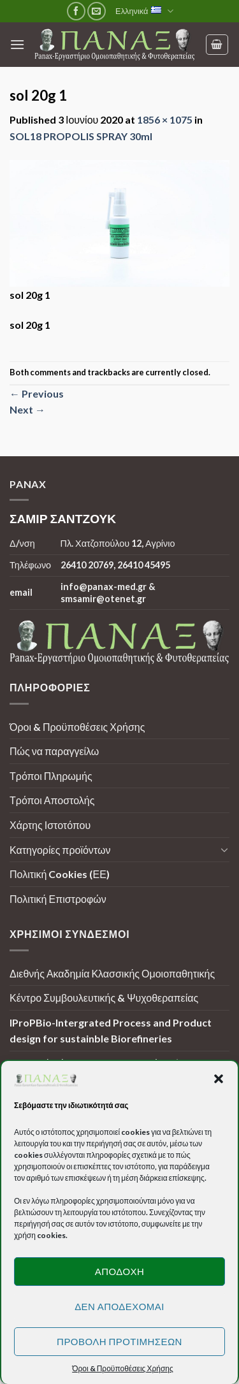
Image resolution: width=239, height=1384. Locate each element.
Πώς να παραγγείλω (54, 751)
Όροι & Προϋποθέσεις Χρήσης (77, 727)
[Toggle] (224, 849)
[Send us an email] (96, 11)
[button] (218, 1078)
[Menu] (17, 44)
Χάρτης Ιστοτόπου (50, 825)
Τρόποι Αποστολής (52, 800)
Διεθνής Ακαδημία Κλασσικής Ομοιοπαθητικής (112, 973)
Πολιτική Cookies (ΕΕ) (60, 874)
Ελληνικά (144, 11)
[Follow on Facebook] (76, 11)
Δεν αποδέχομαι (119, 1306)
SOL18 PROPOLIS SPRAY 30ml (81, 136)
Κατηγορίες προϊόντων (60, 850)
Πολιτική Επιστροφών (58, 899)
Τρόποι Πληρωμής (51, 776)
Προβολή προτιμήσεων (119, 1341)
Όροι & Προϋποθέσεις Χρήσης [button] (122, 1368)
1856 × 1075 (164, 119)
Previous (37, 393)
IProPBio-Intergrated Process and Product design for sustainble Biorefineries (111, 1030)
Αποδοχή (120, 1271)
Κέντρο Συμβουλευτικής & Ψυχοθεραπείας (104, 997)
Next (27, 409)
